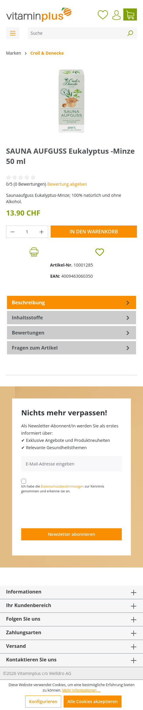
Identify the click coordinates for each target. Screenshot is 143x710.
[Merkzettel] (103, 14)
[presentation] (67, 510)
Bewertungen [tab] (71, 332)
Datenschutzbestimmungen (62, 486)
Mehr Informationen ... (81, 690)
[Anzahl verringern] (12, 231)
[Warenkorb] (130, 14)
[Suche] (75, 33)
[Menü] (12, 33)
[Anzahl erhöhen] (41, 231)
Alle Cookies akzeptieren (93, 701)
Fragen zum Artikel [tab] (71, 348)
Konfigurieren (43, 701)
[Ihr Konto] (116, 15)
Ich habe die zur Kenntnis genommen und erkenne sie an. (62, 489)
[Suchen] (130, 33)
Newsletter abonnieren (71, 534)
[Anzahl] (27, 231)
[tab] (71, 302)
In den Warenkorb (93, 231)
